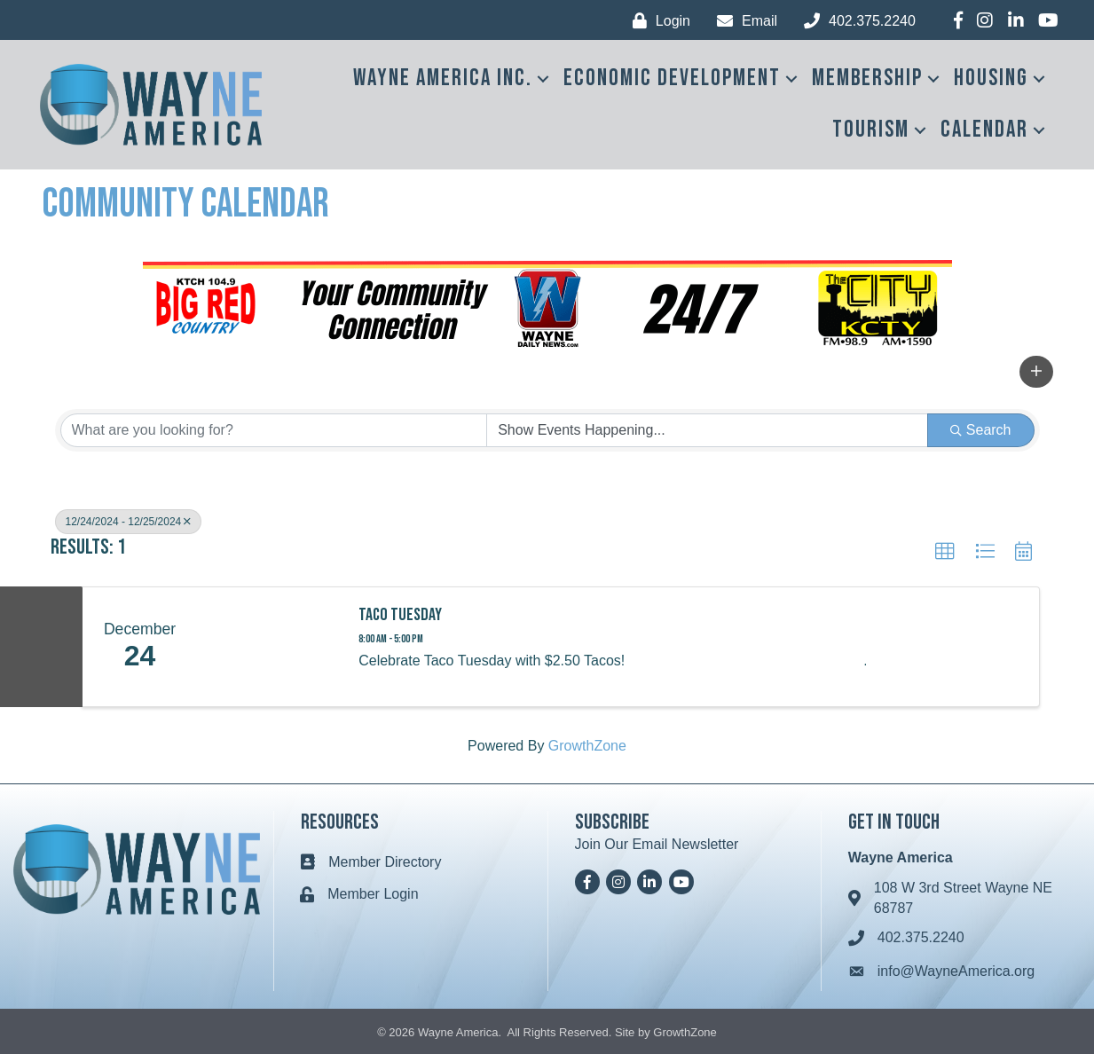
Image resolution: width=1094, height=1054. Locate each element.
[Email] (742, 21)
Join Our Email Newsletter (657, 844)
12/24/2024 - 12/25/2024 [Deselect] (129, 521)
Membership (867, 78)
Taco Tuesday (400, 615)
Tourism (870, 130)
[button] (1036, 372)
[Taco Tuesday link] (270, 647)
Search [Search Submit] (980, 429)
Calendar (984, 130)
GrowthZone (587, 745)
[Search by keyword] (274, 430)
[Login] (657, 21)
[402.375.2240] (855, 21)
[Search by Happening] (707, 430)
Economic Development (672, 78)
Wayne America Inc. (442, 78)
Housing (991, 78)
